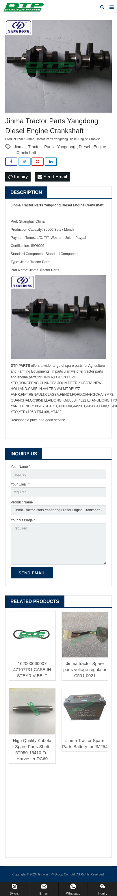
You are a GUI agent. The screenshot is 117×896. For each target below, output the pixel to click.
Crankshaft (26, 152)
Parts (49, 146)
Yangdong (66, 146)
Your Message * (23, 520)
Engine (100, 146)
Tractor (34, 146)
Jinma (19, 146)
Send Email (52, 176)
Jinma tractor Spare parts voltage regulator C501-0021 (84, 669)
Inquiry (18, 176)
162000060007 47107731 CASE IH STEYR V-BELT (32, 669)
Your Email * (20, 484)
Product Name (22, 502)
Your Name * (20, 467)
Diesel (84, 146)
